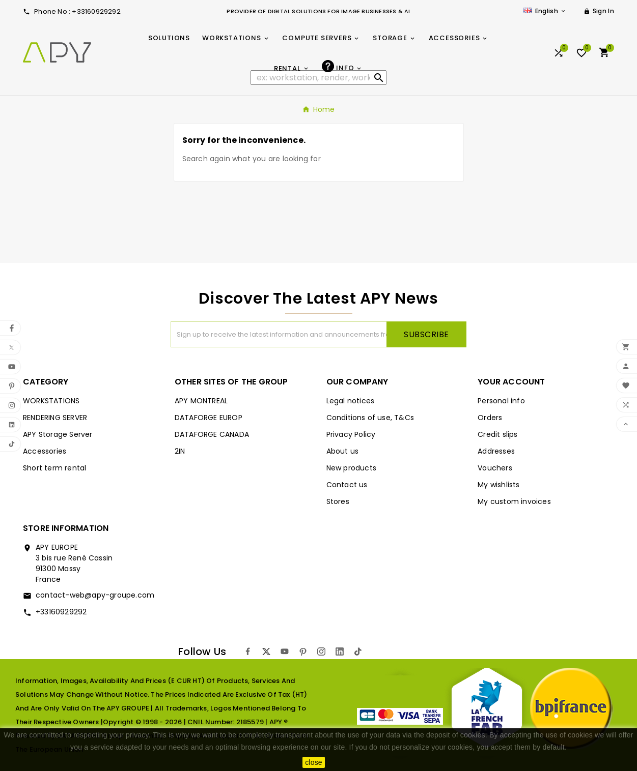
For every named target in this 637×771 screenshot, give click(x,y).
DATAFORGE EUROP (208, 417)
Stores (337, 501)
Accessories (44, 451)
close (313, 762)
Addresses (496, 451)
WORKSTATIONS (51, 401)
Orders (490, 417)
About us (342, 451)
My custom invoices (514, 501)
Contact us (347, 485)
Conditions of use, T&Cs (370, 417)
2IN (180, 451)
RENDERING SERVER (55, 417)
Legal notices (350, 401)
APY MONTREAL (201, 401)
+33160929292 (61, 612)
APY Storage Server (58, 434)
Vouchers (495, 468)
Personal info (501, 401)
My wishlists (498, 485)
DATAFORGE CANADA (212, 434)
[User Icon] (599, 11)
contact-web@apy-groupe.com (95, 595)
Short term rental (54, 468)
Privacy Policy (351, 434)
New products (351, 468)
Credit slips (497, 434)
